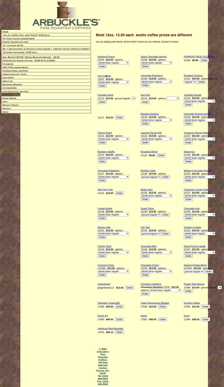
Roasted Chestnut (193, 75)
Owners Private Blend (195, 265)
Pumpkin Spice (105, 95)
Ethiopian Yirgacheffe (109, 303)
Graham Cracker (192, 227)
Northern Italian (192, 303)
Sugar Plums (147, 208)
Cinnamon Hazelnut (151, 284)
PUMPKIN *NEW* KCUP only (199, 56)
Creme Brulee (105, 208)
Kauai (144, 315)
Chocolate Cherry (150, 265)
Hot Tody (145, 227)
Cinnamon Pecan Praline (197, 132)
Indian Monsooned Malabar (155, 303)
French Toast (104, 246)
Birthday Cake (148, 170)
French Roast (105, 132)
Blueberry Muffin (106, 151)
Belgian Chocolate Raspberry (199, 170)
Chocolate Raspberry (152, 75)
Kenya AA (103, 315)
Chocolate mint (191, 208)
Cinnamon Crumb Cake (196, 189)
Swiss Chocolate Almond (154, 56)
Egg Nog (145, 95)
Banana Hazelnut (150, 114)
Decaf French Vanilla (194, 246)
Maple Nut (189, 151)
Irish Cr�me (104, 76)
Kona (186, 315)
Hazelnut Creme (106, 56)
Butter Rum (147, 189)
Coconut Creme (106, 265)
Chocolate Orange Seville (197, 114)
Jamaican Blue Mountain (110, 328)
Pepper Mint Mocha (194, 284)
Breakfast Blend (149, 151)
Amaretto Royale (192, 95)
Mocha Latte (104, 227)
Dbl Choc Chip (105, 189)
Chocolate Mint (148, 246)
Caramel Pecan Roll (151, 132)
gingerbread (104, 284)
